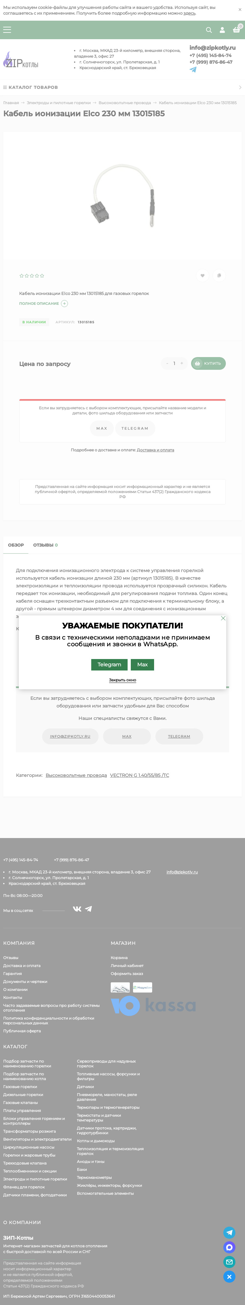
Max (142, 665)
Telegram (109, 665)
